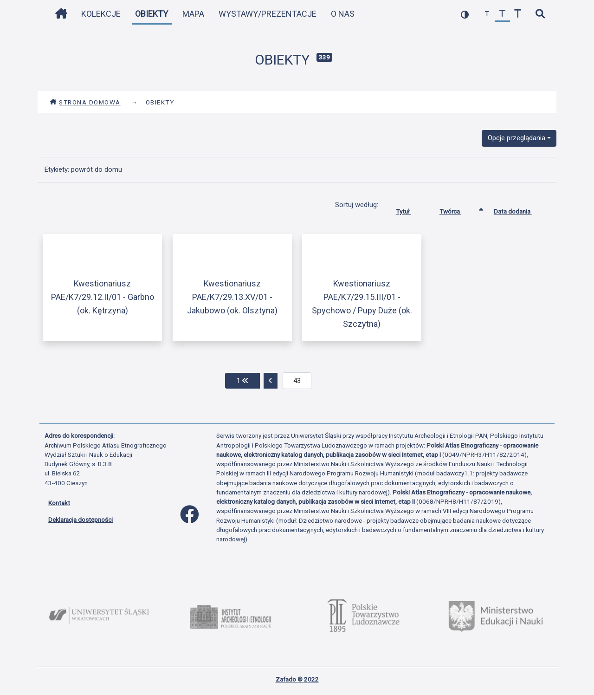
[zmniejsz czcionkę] (487, 14)
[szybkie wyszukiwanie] (540, 14)
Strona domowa (85, 102)
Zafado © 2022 (297, 679)
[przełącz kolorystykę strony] (464, 14)
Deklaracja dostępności (80, 519)
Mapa (193, 14)
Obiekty (151, 14)
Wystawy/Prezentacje (267, 14)
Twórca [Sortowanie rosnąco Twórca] (457, 209)
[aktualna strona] (297, 380)
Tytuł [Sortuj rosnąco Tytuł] (410, 209)
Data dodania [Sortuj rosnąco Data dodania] (520, 209)
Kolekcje (101, 14)
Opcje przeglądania (516, 138)
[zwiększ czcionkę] (517, 14)
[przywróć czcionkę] (502, 14)
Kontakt (59, 503)
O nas (343, 14)
